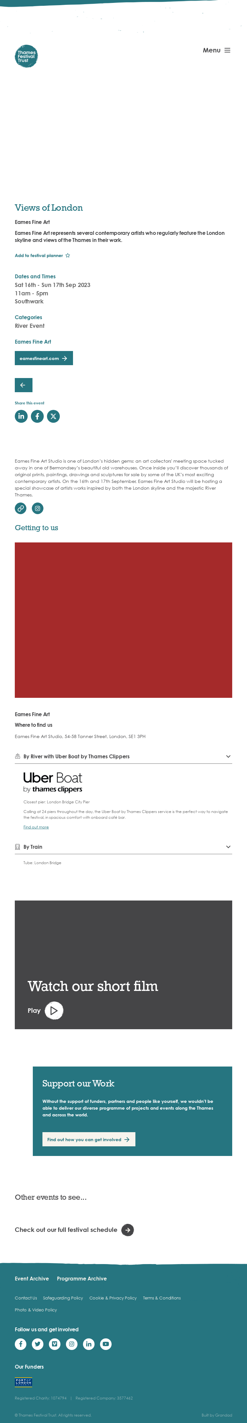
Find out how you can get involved (84, 1139)
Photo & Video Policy (36, 1309)
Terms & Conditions (162, 1297)
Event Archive (32, 1278)
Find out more (36, 827)
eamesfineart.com (39, 358)
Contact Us (26, 1297)
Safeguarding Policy (63, 1297)
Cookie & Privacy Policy (113, 1297)
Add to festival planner (39, 255)
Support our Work (78, 1083)
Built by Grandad (217, 1415)
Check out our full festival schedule (66, 1229)
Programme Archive (82, 1278)
